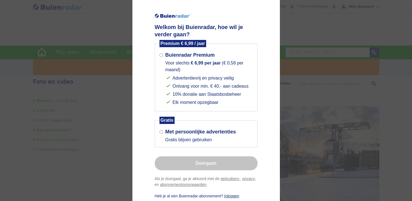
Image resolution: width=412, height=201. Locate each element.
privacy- (249, 178)
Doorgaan (206, 163)
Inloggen (231, 196)
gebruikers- (230, 178)
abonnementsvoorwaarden (183, 184)
